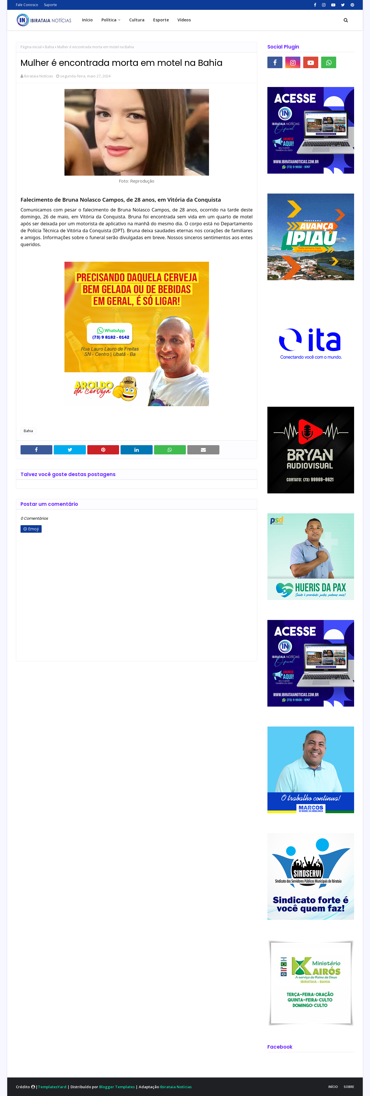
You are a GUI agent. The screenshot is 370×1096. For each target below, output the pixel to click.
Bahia (49, 46)
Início (333, 1086)
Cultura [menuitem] (137, 20)
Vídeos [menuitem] (184, 20)
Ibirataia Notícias (38, 76)
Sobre (349, 1086)
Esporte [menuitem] (161, 20)
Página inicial (31, 46)
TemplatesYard (52, 1086)
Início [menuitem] (87, 20)
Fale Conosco (27, 4)
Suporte (50, 4)
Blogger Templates (117, 1086)
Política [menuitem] (108, 20)
